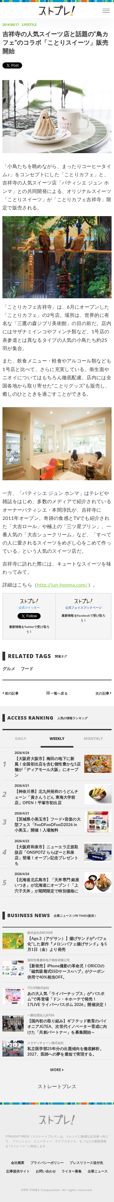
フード (27, 668)
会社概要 (17, 1163)
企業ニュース (98, 1171)
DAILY (20, 738)
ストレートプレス (57, 1086)
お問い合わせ (46, 1171)
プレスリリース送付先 (86, 1163)
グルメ (8, 668)
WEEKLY (56, 738)
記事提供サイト (18, 1171)
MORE (57, 1069)
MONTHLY (93, 738)
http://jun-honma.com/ (62, 584)
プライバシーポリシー (47, 1163)
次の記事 (104, 693)
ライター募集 (72, 1171)
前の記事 (10, 693)
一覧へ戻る (56, 693)
